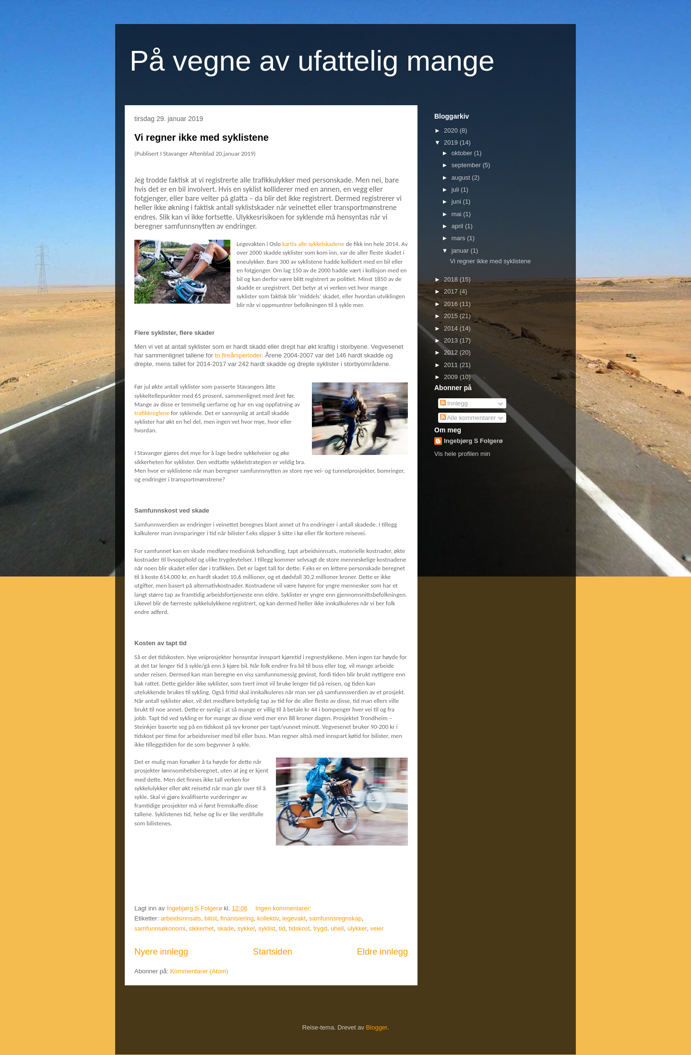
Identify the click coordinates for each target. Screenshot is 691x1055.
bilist (210, 918)
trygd (320, 928)
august (462, 177)
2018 (452, 279)
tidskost (299, 928)
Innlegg (454, 403)
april (458, 226)
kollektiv (268, 918)
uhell (337, 928)
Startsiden (272, 952)
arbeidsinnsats (181, 918)
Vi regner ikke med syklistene (201, 137)
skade (225, 928)
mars (459, 238)
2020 (452, 130)
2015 (452, 315)
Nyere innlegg (161, 952)
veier (376, 928)
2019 (452, 142)
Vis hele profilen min (462, 453)
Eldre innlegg (382, 952)
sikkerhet (201, 928)
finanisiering (236, 918)
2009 (452, 376)
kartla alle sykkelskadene (313, 243)
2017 (452, 291)
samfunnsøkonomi (159, 928)
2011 (452, 364)
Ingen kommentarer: (284, 908)
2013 (452, 340)
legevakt (293, 918)
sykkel (246, 928)
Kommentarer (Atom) (199, 971)
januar (461, 250)
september (467, 165)
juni (457, 201)
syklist (266, 928)
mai (458, 214)
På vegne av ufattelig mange (312, 61)
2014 (452, 328)
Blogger (376, 1027)
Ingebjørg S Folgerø (473, 440)
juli (456, 189)
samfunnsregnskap (335, 918)
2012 (452, 352)
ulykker (357, 928)
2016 (452, 303)
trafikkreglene (151, 413)
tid (282, 928)
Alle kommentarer (468, 417)
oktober (463, 153)
